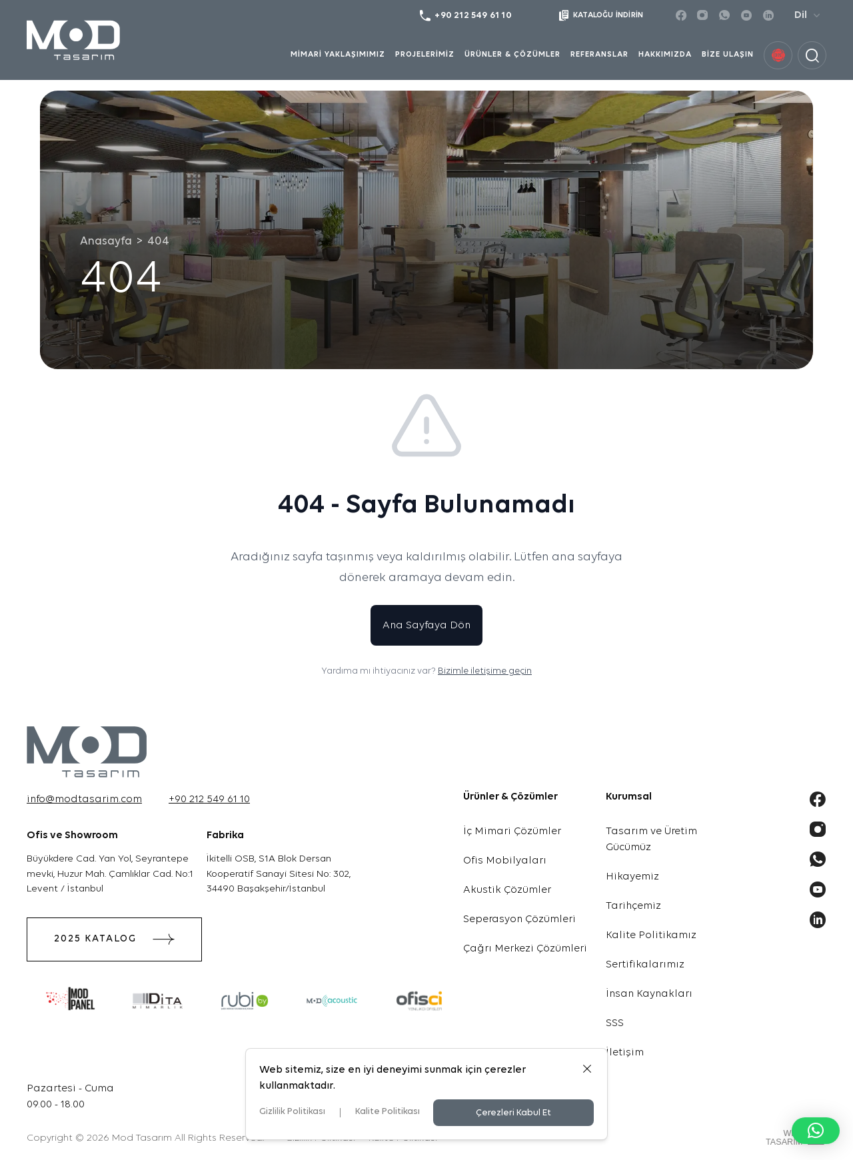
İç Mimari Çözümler (512, 831)
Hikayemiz (632, 876)
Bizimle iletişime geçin (485, 671)
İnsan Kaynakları (649, 994)
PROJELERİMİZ (424, 55)
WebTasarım (784, 1137)
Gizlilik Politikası (292, 1112)
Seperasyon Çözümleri (519, 919)
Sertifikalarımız (645, 964)
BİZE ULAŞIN (728, 55)
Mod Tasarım (142, 1138)
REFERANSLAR (599, 55)
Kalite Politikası (387, 1112)
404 (158, 241)
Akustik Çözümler (507, 890)
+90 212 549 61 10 (209, 799)
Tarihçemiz (633, 906)
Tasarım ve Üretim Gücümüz (651, 839)
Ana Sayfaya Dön (426, 625)
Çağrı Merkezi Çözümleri (525, 948)
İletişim (625, 1052)
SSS (615, 1023)
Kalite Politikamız (651, 935)
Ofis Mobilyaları (504, 861)
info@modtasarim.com (84, 799)
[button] (816, 1130)
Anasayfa (106, 241)
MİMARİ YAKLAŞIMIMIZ (338, 55)
